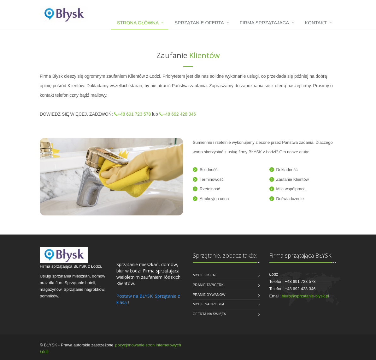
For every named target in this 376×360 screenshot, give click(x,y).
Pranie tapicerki (209, 285)
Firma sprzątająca (264, 22)
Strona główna (138, 22)
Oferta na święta (209, 314)
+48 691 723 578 (132, 114)
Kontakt (316, 22)
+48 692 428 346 (177, 114)
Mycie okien (204, 275)
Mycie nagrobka (208, 304)
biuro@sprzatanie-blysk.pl (305, 296)
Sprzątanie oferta (199, 22)
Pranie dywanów (209, 294)
